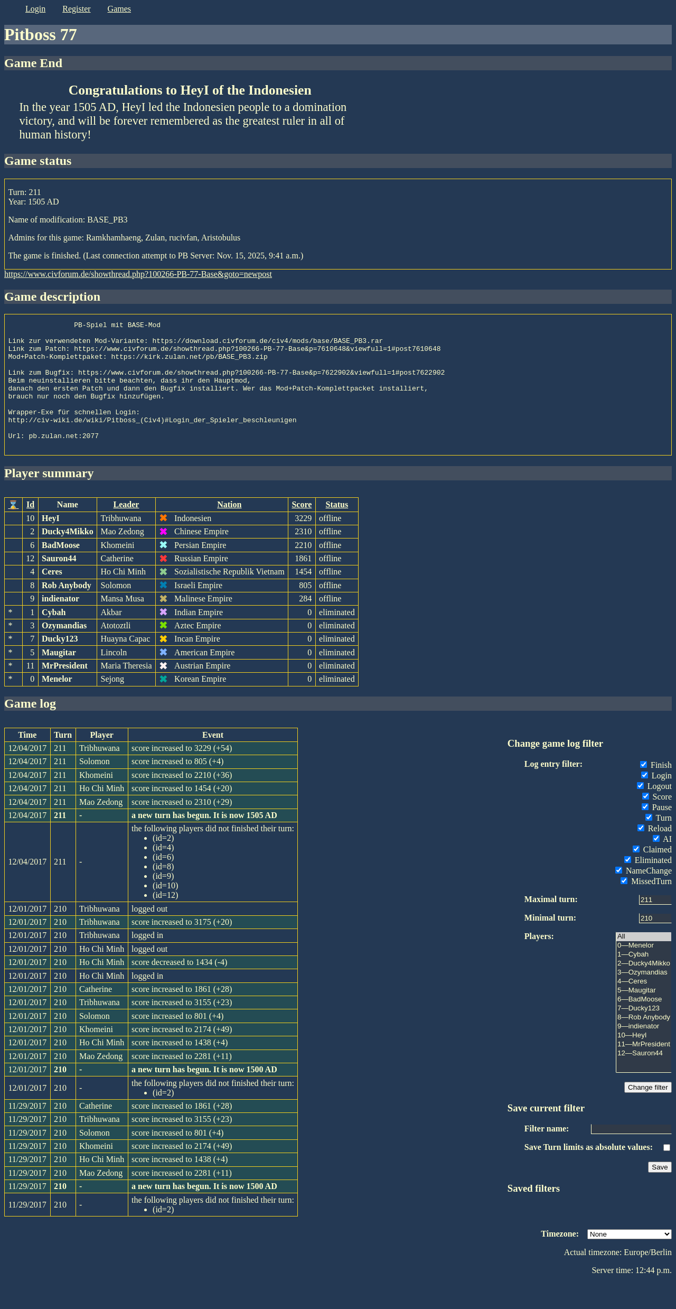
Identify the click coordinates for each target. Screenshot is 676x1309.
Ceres (52, 596)
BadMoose (61, 570)
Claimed (652, 874)
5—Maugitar (643, 1015)
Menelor (57, 704)
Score (302, 529)
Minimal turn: (550, 943)
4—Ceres (643, 1006)
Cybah (53, 637)
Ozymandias (64, 650)
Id (30, 529)
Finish (656, 790)
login (35, 8)
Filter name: (546, 1153)
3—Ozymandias (643, 998)
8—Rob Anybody (643, 1042)
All (643, 962)
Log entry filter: (553, 789)
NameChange (643, 896)
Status (337, 529)
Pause (657, 832)
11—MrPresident (643, 1069)
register (76, 8)
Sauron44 (59, 583)
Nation (229, 529)
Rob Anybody (66, 610)
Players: (539, 961)
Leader (126, 529)
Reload (654, 853)
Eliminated (648, 885)
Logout (654, 811)
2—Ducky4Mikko (643, 989)
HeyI (51, 543)
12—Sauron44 (643, 1078)
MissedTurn (646, 906)
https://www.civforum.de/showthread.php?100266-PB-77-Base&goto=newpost (138, 274)
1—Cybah (643, 980)
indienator (60, 623)
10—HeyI (643, 1060)
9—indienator (643, 1051)
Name (67, 529)
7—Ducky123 (643, 1033)
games (119, 8)
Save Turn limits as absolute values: (588, 1172)
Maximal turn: (551, 924)
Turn (658, 843)
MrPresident (65, 690)
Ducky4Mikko (67, 556)
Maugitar (59, 677)
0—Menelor (643, 971)
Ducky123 (60, 664)
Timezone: (560, 1259)
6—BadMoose (643, 1024)
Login (656, 800)
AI (662, 864)
